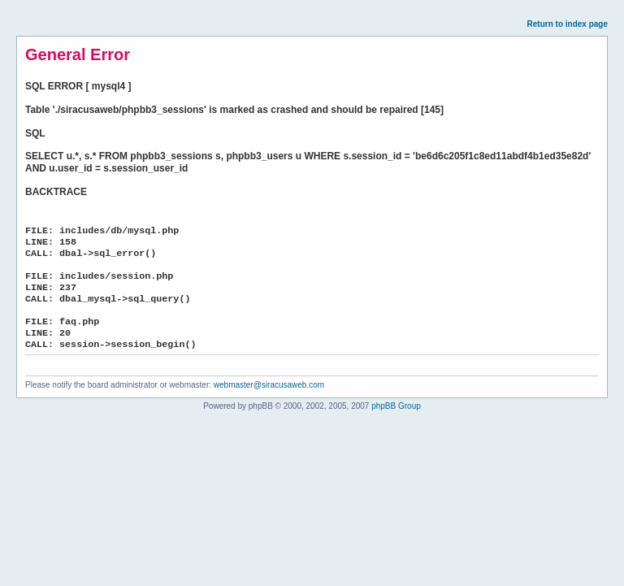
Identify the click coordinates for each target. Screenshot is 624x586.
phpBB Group (396, 406)
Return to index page (567, 24)
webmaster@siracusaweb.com (269, 384)
